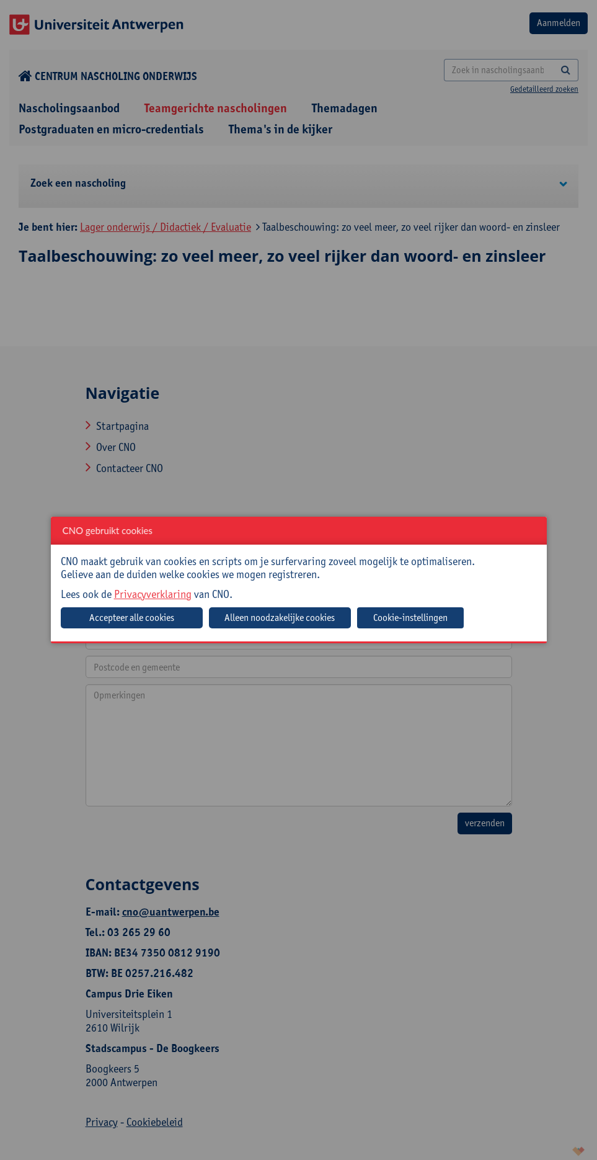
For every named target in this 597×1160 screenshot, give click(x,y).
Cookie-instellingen (410, 617)
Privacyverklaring (153, 593)
